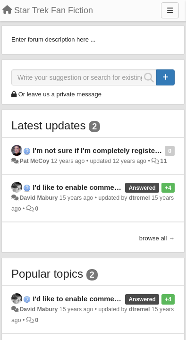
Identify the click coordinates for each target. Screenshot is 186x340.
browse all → (157, 238)
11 (164, 161)
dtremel (139, 198)
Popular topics (47, 273)
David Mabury (38, 198)
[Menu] (170, 10)
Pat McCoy (34, 161)
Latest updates (48, 125)
